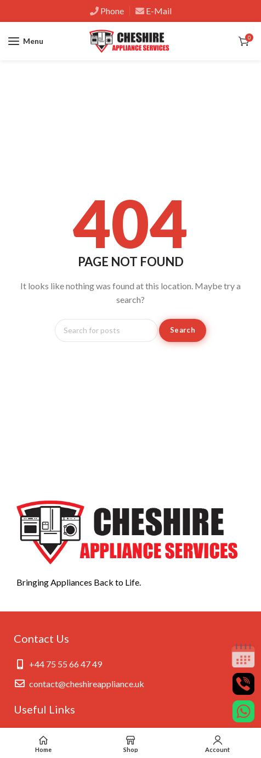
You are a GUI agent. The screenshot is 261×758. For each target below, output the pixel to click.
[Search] (106, 330)
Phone (112, 10)
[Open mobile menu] (26, 41)
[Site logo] (130, 41)
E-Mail (159, 10)
